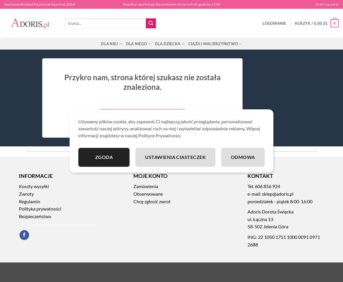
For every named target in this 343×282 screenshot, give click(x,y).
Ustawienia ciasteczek (175, 157)
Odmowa (243, 157)
